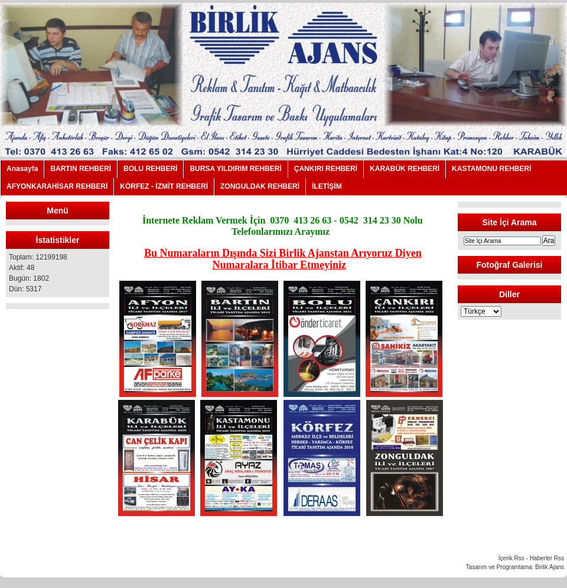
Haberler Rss (547, 558)
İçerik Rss (511, 558)
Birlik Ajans (549, 567)
